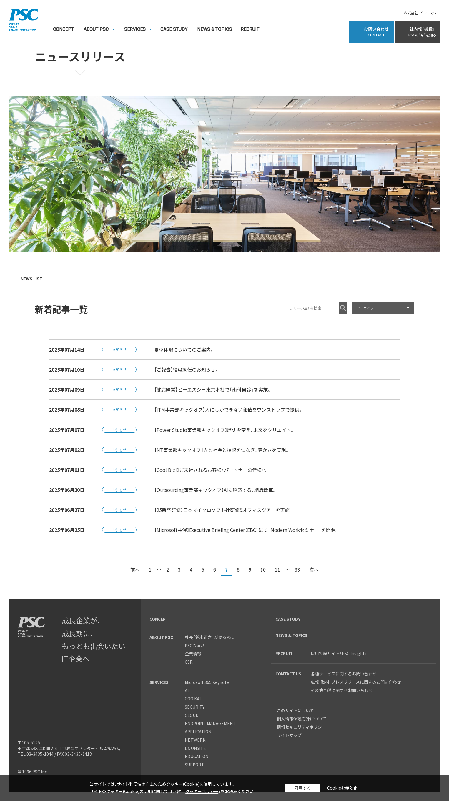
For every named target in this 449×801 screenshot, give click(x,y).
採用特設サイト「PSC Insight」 (339, 653)
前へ (135, 569)
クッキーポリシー (201, 791)
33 (297, 569)
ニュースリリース (80, 57)
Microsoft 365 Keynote (207, 682)
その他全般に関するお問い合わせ (341, 690)
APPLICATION (198, 732)
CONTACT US (288, 674)
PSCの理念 (195, 645)
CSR (189, 662)
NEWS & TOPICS (214, 29)
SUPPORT (194, 764)
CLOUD (192, 715)
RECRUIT (250, 29)
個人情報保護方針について (301, 719)
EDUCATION (196, 756)
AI (187, 690)
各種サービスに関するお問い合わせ (346, 674)
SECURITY (194, 707)
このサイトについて (295, 710)
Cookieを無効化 (342, 787)
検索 (343, 308)
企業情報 (193, 654)
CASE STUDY (173, 29)
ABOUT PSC (96, 29)
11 (277, 569)
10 (263, 569)
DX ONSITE (195, 748)
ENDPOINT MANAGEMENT (210, 723)
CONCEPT (63, 29)
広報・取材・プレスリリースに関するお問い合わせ (356, 682)
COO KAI (193, 699)
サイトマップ (289, 735)
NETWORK (195, 740)
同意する (302, 788)
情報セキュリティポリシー (301, 727)
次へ (314, 569)
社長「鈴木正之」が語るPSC (209, 637)
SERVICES (135, 29)
